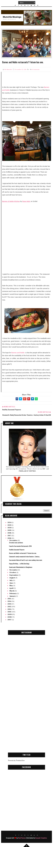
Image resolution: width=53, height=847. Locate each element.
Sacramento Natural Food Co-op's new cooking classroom (25, 560)
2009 (10, 614)
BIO (44, 469)
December (13, 540)
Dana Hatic (26, 201)
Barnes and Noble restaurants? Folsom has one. (23, 553)
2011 (9, 609)
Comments (35, 69)
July (11, 580)
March (12, 591)
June (11, 583)
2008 (10, 617)
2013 (10, 604)
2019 (10, 530)
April (11, 588)
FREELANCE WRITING (27, 471)
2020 (10, 528)
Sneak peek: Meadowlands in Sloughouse (20, 567)
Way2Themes (22, 838)
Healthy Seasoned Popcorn (16, 549)
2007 (10, 620)
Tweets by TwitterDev (16, 760)
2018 (10, 533)
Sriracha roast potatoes (16, 542)
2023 (10, 525)
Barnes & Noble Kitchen (11, 201)
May (11, 586)
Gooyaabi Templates (41, 838)
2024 (10, 522)
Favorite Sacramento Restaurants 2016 (20, 546)
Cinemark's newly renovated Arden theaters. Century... (24, 556)
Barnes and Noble (18, 353)
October (12, 572)
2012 (10, 607)
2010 (10, 612)
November (13, 570)
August (12, 578)
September (14, 575)
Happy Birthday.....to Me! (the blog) (19, 563)
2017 (10, 536)
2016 (10, 538)
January (12, 596)
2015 (10, 599)
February (13, 593)
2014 (10, 601)
